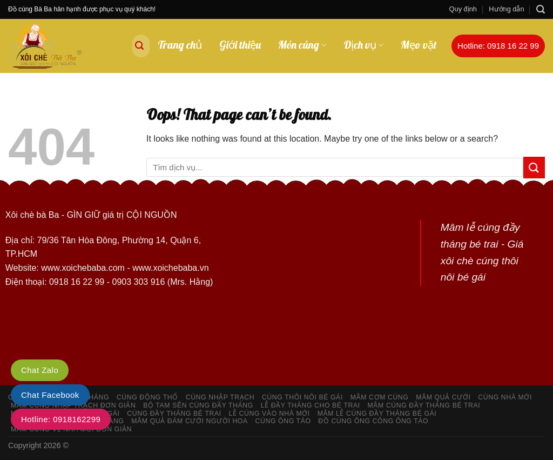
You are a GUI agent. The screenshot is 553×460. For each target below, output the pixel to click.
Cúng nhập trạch (220, 397)
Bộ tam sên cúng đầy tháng (198, 405)
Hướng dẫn (506, 9)
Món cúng (302, 45)
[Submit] (139, 46)
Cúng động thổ (147, 397)
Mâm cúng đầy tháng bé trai (424, 405)
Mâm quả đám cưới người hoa (189, 421)
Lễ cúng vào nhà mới (269, 413)
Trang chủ (180, 45)
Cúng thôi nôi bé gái (302, 397)
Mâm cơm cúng (379, 397)
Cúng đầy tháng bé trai (174, 413)
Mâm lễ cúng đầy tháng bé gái (377, 413)
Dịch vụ (363, 45)
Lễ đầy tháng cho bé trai (310, 405)
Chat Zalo (39, 370)
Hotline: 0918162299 (60, 419)
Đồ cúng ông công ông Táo (373, 421)
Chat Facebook (50, 394)
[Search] (540, 9)
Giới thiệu (240, 45)
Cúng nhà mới (505, 397)
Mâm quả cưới (443, 397)
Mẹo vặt (419, 45)
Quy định (463, 9)
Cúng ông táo (283, 421)
